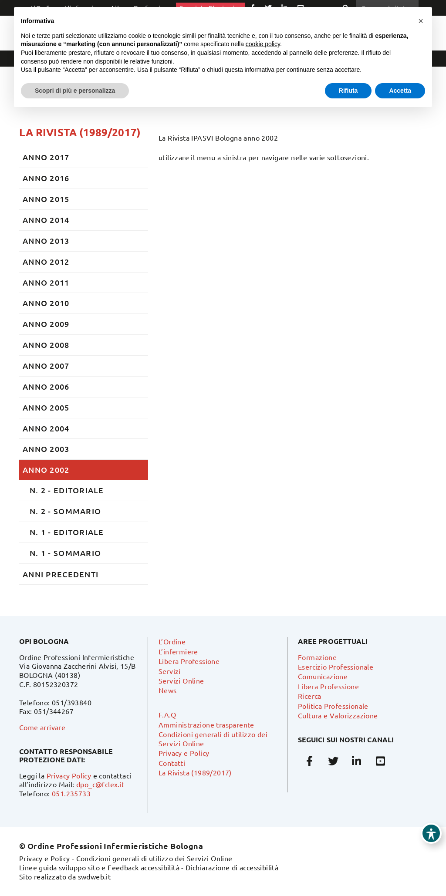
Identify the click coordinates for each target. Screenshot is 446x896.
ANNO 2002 (46, 470)
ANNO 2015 (46, 199)
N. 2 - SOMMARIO (65, 511)
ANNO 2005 (46, 407)
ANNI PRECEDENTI (60, 574)
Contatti (172, 762)
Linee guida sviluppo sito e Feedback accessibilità (99, 867)
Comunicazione (323, 676)
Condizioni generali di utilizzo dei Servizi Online (154, 858)
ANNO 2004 (46, 428)
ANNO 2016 (46, 178)
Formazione (317, 657)
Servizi (170, 671)
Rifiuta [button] (348, 90)
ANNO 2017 (46, 157)
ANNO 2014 (46, 220)
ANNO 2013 (46, 241)
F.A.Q (167, 714)
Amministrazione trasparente (206, 724)
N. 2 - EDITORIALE (67, 490)
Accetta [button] (400, 90)
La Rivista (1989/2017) (80, 132)
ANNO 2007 (46, 365)
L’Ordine (172, 641)
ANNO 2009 (46, 324)
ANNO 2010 (46, 303)
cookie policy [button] (263, 43)
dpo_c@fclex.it (100, 784)
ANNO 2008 (46, 345)
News (168, 690)
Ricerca (309, 695)
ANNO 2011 (46, 282)
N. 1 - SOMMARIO (65, 553)
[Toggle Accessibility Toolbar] (431, 833)
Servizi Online (181, 680)
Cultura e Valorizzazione (338, 715)
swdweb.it (94, 876)
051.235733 (71, 793)
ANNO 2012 (46, 261)
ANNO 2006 (46, 386)
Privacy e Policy (184, 752)
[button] (421, 21)
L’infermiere (178, 651)
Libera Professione (189, 661)
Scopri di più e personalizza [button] (75, 90)
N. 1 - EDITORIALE (67, 532)
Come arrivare (42, 727)
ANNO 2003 (46, 449)
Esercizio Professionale (335, 666)
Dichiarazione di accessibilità (232, 867)
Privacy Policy (69, 775)
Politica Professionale (333, 705)
